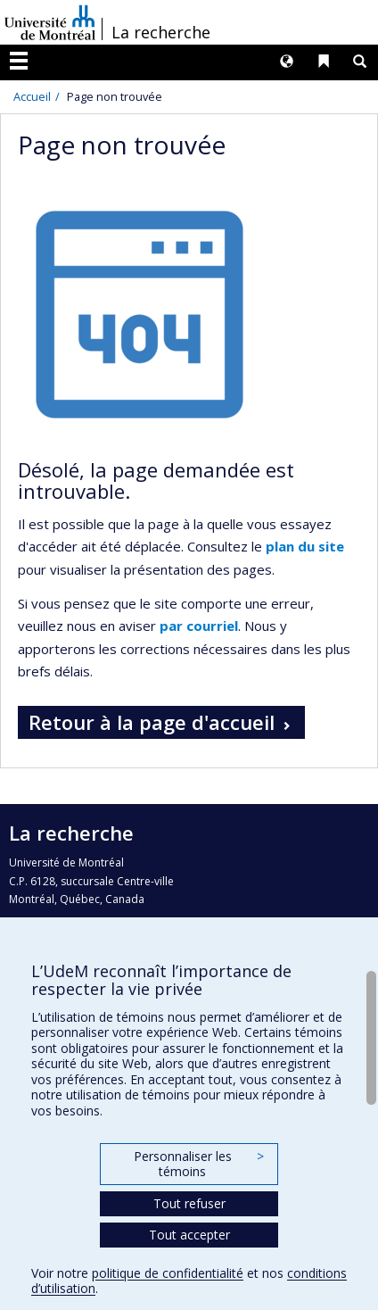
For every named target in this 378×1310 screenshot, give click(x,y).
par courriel (199, 625)
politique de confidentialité (167, 1272)
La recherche (160, 32)
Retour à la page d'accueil (152, 722)
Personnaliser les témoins (199, 1164)
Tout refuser (189, 1203)
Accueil (32, 96)
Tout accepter (189, 1234)
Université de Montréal (49, 22)
